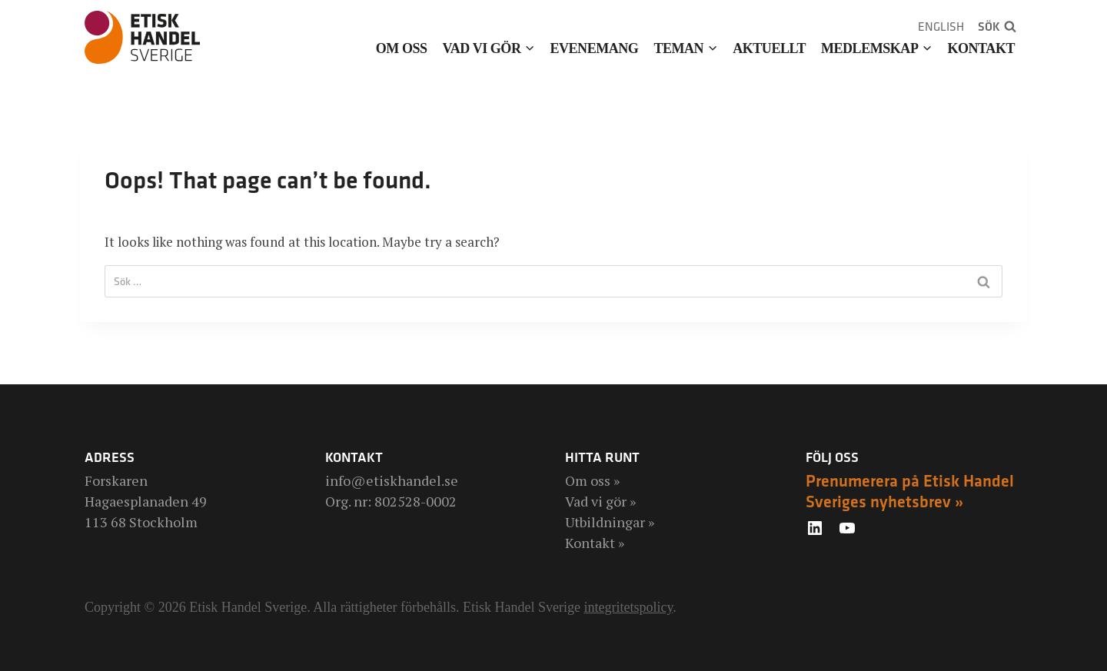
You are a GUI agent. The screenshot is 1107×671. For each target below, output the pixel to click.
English (941, 26)
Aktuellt (769, 48)
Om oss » (592, 480)
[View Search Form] (997, 26)
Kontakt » (594, 542)
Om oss (401, 48)
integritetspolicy (628, 607)
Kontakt (981, 48)
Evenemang (594, 48)
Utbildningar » (609, 522)
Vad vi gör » (600, 501)
